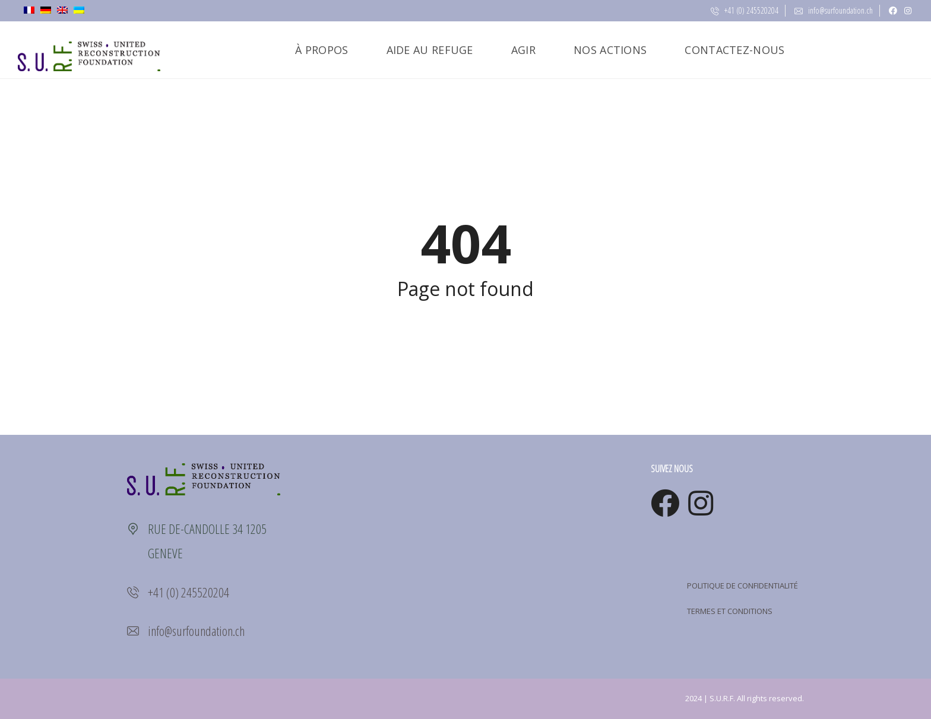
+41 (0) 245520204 (744, 10)
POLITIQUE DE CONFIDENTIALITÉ (742, 585)
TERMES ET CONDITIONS (729, 611)
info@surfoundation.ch (833, 10)
